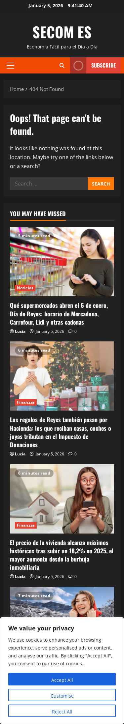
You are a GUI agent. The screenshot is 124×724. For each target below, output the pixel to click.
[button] (10, 65)
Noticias (25, 288)
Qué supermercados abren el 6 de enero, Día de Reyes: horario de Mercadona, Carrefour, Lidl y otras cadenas (59, 313)
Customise (62, 696)
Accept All (62, 680)
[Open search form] (62, 65)
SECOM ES (62, 32)
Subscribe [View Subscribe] (93, 65)
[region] (62, 670)
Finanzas (26, 402)
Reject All (62, 712)
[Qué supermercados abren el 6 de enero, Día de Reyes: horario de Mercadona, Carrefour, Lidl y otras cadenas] (62, 261)
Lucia (20, 331)
